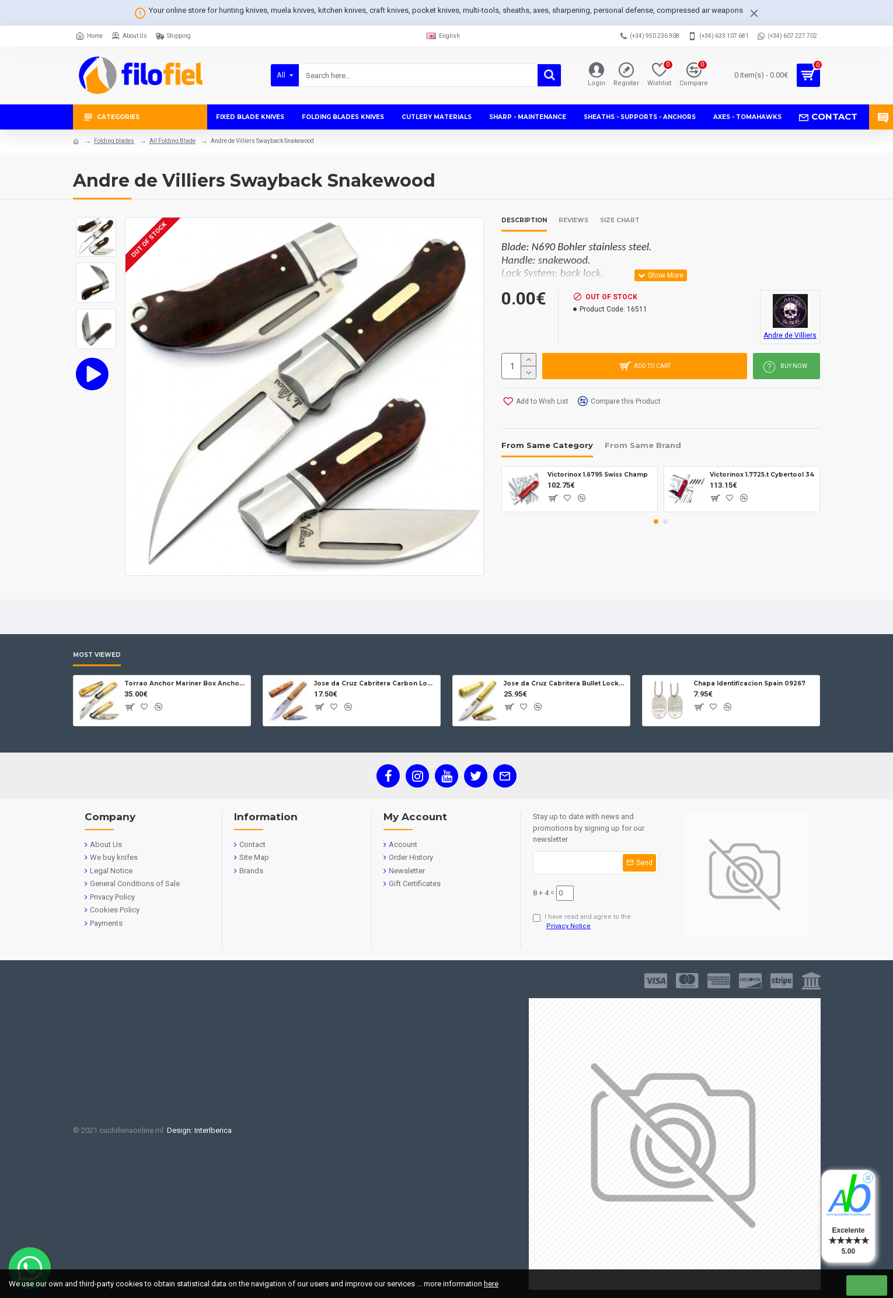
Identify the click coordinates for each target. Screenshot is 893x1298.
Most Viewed (97, 655)
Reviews (573, 220)
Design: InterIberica (197, 1130)
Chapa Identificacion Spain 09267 (749, 683)
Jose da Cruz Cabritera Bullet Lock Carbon (565, 683)
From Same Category (547, 445)
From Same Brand (643, 445)
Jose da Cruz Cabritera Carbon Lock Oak (375, 683)
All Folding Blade (172, 141)
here (491, 1283)
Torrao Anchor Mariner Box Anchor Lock (185, 683)
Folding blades (114, 141)
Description (524, 220)
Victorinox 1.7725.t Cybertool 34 (762, 474)
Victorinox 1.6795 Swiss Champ (597, 474)
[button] (656, 521)
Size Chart (620, 220)
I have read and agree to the (582, 922)
